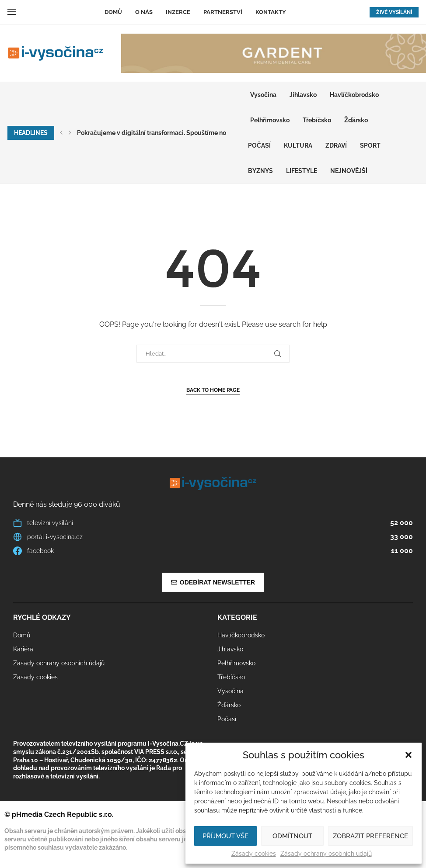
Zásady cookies (253, 853)
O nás (144, 12)
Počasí (259, 145)
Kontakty (270, 12)
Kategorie (237, 617)
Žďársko (356, 120)
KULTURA (298, 145)
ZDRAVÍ (336, 145)
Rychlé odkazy (42, 617)
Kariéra (23, 649)
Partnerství (222, 12)
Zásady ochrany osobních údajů (326, 853)
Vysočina (263, 94)
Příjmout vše (225, 836)
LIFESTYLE (301, 170)
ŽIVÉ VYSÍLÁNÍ (394, 12)
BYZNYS (260, 170)
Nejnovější (348, 170)
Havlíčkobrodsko (354, 94)
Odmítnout (292, 836)
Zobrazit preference (370, 836)
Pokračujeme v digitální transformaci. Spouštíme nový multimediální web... (185, 132)
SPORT (370, 145)
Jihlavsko (303, 94)
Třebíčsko (317, 120)
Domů (113, 12)
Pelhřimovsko (270, 120)
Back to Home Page (213, 390)
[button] (408, 754)
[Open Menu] (11, 11)
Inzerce (178, 12)
